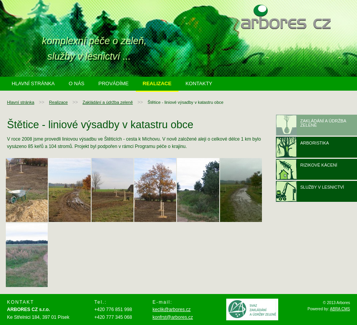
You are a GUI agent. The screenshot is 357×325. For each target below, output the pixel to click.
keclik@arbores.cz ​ (172, 309)
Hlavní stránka (33, 83)
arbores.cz (286, 17)
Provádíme (113, 83)
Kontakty (198, 83)
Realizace (157, 83)
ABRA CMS (340, 309)
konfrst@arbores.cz (173, 317)
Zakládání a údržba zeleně (108, 102)
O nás (76, 83)
